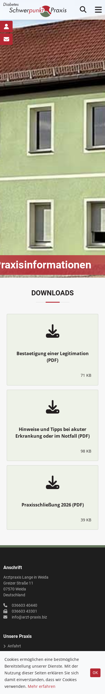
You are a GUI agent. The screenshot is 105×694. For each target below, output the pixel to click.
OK (95, 672)
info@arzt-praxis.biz (29, 617)
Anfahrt (14, 646)
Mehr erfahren (41, 686)
